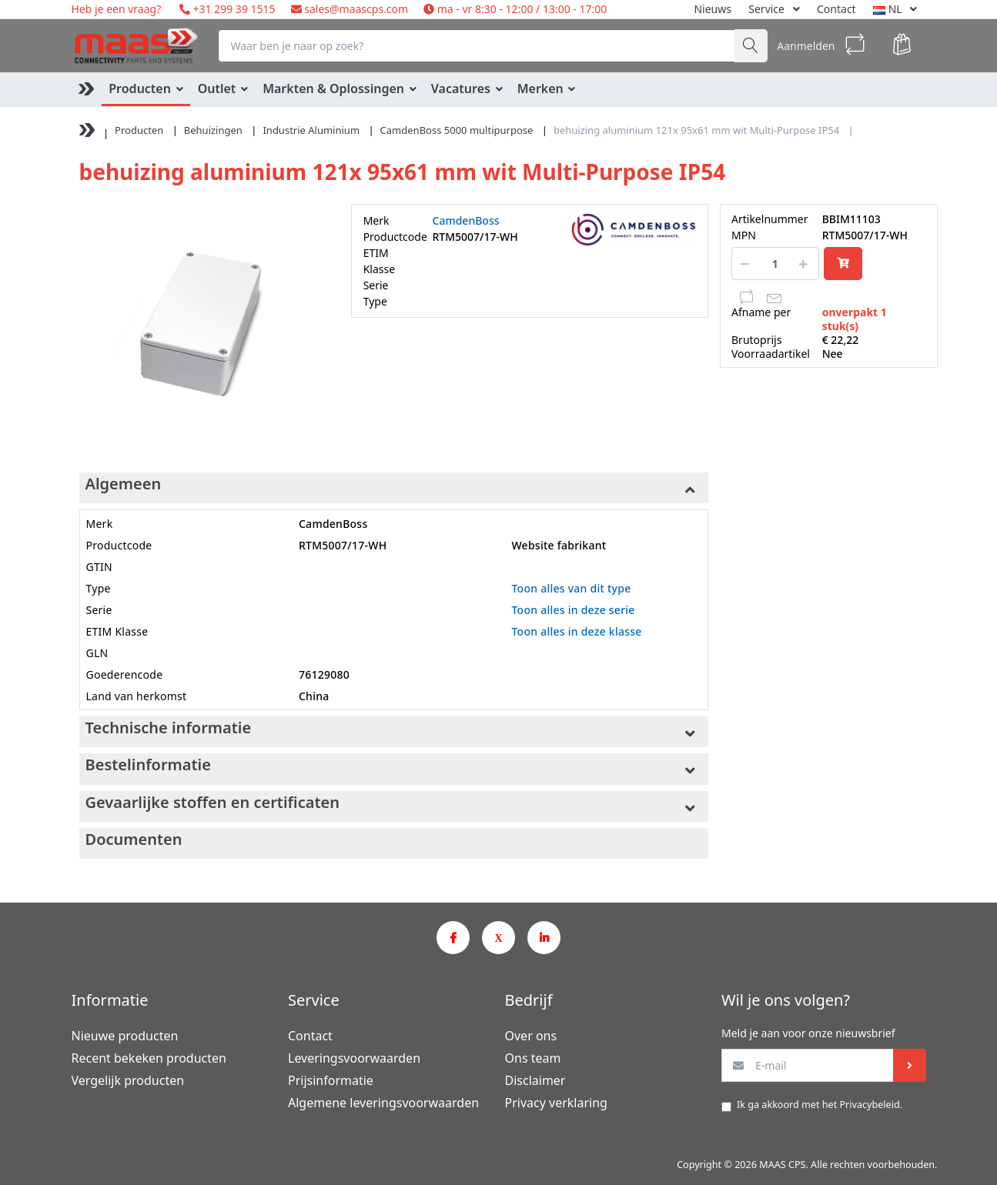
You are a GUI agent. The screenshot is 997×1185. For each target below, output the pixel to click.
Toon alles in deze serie (572, 610)
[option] (203, 328)
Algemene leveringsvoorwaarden (383, 1102)
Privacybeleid (869, 1104)
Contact (836, 9)
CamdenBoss (466, 220)
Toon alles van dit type (571, 588)
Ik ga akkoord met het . (819, 1104)
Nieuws (712, 9)
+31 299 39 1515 (233, 9)
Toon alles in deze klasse (576, 631)
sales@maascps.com (356, 9)
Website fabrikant (558, 545)
